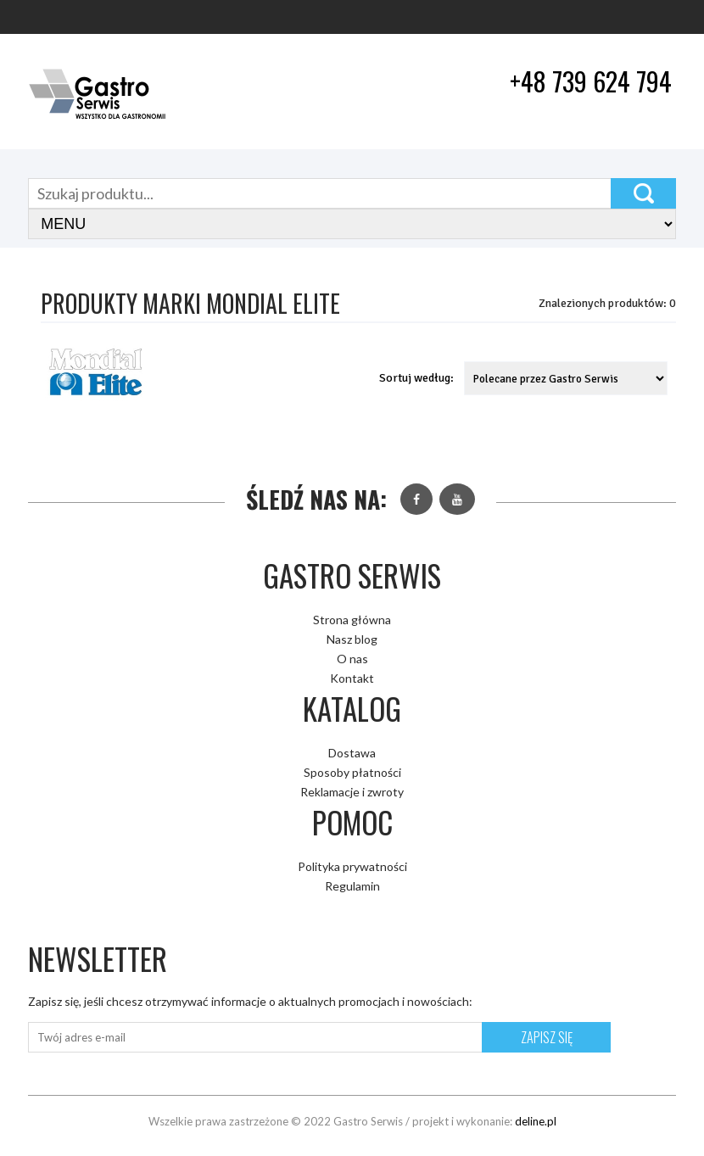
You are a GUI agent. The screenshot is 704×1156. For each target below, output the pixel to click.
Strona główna (352, 619)
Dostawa (352, 753)
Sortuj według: (416, 378)
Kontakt (352, 678)
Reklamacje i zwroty (352, 792)
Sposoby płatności (352, 772)
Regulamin (352, 886)
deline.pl (535, 1121)
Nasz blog (352, 639)
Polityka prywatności (352, 866)
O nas (352, 658)
